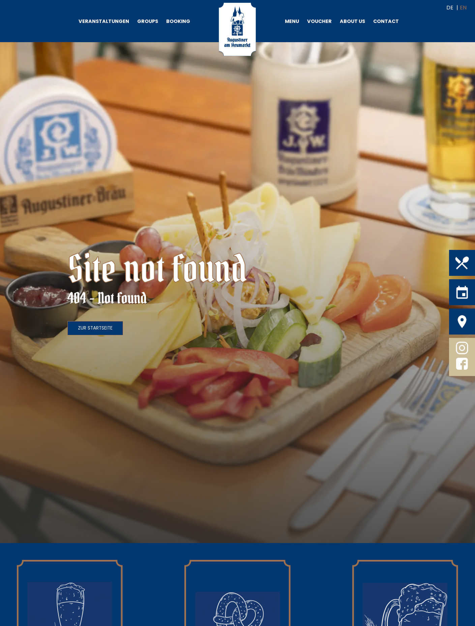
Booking (178, 21)
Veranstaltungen (104, 21)
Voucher (319, 21)
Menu (292, 21)
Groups (147, 21)
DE (449, 7)
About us (352, 21)
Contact (386, 21)
